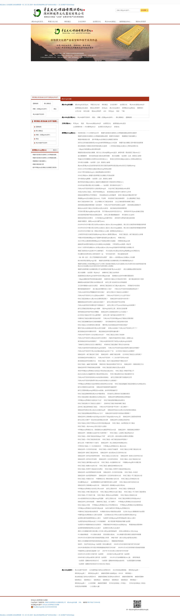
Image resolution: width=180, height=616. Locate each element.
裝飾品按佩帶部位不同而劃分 (87, 195)
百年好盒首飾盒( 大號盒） (138, 583)
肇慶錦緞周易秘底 (118, 541)
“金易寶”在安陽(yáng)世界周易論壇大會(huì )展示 (119, 518)
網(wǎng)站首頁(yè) (38, 21)
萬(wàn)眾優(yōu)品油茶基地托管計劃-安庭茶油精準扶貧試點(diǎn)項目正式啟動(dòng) (106, 165)
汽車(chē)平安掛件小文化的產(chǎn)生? (91, 335)
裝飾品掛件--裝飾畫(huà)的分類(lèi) (113, 485)
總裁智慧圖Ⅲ (139, 576)
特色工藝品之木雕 (84, 505)
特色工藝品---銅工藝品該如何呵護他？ (115, 439)
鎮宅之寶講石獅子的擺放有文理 (121, 377)
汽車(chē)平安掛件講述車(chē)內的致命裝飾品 (93, 377)
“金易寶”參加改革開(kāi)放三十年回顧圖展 (92, 521)
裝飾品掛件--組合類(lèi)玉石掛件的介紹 (113, 452)
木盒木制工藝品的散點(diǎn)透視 (119, 188)
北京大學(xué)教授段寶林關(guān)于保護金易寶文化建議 (96, 241)
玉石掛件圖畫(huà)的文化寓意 (88, 285)
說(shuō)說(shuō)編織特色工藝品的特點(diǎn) (93, 374)
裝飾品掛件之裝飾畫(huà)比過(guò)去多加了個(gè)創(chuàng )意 (99, 416)
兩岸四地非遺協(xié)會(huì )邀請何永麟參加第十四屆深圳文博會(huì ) (101, 182)
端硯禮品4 (106, 580)
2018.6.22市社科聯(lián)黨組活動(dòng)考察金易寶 (94, 169)
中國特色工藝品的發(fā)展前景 (88, 511)
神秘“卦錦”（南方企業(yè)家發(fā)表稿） (124, 538)
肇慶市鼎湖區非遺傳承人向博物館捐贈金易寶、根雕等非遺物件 (46, 158)
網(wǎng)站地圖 (72, 602)
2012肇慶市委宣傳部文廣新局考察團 (129, 534)
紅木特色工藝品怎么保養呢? (125, 351)
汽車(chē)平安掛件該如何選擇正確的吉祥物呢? (123, 348)
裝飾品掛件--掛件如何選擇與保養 (89, 456)
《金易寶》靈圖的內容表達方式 (88, 560)
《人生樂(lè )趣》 (95, 586)
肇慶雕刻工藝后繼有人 (129, 136)
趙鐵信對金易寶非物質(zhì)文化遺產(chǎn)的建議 (94, 244)
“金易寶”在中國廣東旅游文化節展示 (89, 524)
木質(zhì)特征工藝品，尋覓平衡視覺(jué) (91, 192)
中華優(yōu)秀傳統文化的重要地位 (131, 505)
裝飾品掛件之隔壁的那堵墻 (132, 416)
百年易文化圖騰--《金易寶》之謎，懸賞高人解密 (94, 162)
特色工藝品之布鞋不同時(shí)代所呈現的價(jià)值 (94, 423)
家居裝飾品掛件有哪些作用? (87, 331)
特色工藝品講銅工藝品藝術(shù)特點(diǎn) (92, 397)
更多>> (55, 150)
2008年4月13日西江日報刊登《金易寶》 (91, 554)
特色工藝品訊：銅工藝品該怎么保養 (131, 234)
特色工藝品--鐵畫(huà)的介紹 (87, 466)
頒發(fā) (116, 127)
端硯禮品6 (124, 580)
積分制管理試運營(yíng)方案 (87, 260)
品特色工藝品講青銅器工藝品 (87, 407)
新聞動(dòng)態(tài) (128, 108)
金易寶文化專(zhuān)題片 (111, 528)
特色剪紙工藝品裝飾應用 (116, 198)
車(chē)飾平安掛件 (83, 117)
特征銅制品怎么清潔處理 (108, 195)
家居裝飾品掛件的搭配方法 (87, 361)
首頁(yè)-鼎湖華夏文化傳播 (50, 604)
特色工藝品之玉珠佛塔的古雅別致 (89, 325)
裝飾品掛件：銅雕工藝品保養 (110, 354)
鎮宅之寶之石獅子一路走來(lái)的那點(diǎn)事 (93, 420)
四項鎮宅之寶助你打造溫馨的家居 (118, 394)
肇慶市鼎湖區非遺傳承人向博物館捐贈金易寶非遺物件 (119, 133)
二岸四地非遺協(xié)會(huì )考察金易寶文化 (123, 146)
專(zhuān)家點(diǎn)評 (112, 21)
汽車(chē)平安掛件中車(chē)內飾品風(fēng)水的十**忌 (96, 351)
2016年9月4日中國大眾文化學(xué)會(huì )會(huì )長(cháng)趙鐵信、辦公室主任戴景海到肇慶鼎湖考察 (112, 224)
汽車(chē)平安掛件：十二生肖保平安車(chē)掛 (113, 357)
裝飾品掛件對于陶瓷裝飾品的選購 (89, 367)
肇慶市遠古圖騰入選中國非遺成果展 (131, 143)
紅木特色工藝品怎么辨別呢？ (132, 354)
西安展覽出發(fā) (109, 534)
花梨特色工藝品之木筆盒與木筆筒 (115, 279)
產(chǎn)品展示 (115, 108)
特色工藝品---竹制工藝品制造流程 (89, 439)
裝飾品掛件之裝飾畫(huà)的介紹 (88, 485)
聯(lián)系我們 (141, 21)
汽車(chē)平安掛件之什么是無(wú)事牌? (91, 295)
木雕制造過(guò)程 (124, 241)
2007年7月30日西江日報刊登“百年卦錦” (115, 551)
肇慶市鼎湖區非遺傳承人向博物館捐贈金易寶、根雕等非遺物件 (99, 136)
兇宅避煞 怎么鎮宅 (128, 215)
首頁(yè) (104, 108)
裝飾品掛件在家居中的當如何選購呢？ (118, 413)
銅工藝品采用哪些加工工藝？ (102, 289)
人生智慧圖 (92, 583)
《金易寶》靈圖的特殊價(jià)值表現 (112, 560)
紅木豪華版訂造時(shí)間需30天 (100, 570)
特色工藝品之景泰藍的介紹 (130, 479)
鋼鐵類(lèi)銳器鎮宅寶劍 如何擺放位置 (90, 282)
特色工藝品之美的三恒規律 (115, 335)
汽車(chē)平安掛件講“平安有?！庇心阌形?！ (114, 407)
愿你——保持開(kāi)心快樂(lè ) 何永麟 (122, 257)
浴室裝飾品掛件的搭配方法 (87, 357)
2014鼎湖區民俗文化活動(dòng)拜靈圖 (90, 498)
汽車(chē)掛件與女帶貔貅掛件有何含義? (91, 292)
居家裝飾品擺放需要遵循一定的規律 (90, 205)
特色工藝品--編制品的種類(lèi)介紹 (111, 466)
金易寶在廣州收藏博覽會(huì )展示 (89, 518)
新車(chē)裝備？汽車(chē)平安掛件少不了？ (122, 328)
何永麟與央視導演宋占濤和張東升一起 (90, 254)
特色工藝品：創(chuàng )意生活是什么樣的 (92, 426)
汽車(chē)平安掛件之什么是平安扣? (118, 295)
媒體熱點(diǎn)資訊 (126, 21)
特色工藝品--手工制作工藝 (86, 495)
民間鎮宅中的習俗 (134, 285)
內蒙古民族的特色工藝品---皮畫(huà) (121, 338)
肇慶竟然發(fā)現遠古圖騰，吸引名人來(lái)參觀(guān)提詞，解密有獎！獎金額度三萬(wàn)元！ (109, 152)
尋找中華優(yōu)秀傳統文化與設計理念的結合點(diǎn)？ (95, 371)
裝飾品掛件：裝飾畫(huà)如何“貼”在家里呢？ (93, 433)
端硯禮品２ (87, 580)
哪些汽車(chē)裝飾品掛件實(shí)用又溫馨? (92, 328)
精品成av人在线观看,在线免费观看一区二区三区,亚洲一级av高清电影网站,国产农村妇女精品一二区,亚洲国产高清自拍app (37, 5)
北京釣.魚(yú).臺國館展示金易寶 (134, 511)
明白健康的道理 (123, 254)
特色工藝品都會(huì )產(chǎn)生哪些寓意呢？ (93, 299)
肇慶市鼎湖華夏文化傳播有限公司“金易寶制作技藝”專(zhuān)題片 (99, 269)
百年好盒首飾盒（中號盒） (118, 583)
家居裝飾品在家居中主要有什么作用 (119, 192)
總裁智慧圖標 (102, 583)
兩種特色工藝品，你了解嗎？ (106, 502)
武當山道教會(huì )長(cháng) (128, 531)
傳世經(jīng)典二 (80, 573)
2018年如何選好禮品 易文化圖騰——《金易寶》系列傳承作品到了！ (100, 185)
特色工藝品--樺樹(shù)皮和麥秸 (107, 495)
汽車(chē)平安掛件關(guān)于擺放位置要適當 (118, 318)
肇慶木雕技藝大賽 (84, 139)
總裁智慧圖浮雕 (127, 576)
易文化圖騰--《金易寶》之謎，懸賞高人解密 (126, 156)
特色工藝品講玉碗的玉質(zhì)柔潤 (114, 367)
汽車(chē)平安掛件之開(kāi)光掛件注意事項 (92, 338)
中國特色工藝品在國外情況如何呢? (89, 318)
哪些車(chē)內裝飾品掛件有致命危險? (115, 325)
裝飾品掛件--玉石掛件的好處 (87, 449)
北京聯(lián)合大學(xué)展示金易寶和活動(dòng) (120, 515)
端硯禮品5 (115, 580)
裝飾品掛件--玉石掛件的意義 (112, 472)
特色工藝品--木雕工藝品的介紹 (88, 492)
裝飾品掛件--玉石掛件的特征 (108, 459)
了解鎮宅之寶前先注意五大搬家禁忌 (90, 344)
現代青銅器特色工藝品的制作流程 (116, 321)
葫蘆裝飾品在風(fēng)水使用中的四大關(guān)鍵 (94, 276)
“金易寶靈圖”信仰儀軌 (134, 560)
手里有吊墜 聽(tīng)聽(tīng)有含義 (89, 211)
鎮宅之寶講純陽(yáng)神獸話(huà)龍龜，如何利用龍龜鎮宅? (98, 390)
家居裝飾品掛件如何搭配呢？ (87, 341)
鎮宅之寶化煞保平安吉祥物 (116, 302)
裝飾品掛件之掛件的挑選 (86, 502)
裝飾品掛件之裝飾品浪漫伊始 (120, 420)
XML (80, 602)
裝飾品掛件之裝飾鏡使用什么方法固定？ (114, 312)
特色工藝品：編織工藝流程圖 (87, 364)
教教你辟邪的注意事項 (85, 218)
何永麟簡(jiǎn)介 (83, 482)
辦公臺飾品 (120, 117)
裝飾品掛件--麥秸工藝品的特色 (88, 452)
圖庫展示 (140, 108)
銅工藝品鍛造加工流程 (136, 279)
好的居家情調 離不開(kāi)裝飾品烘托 (90, 215)
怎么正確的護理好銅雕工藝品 (125, 201)
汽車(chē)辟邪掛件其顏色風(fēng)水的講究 (92, 348)
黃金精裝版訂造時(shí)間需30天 (85, 576)
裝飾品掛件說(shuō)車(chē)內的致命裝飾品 (122, 410)
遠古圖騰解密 (82, 156)
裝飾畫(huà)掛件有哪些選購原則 (123, 276)
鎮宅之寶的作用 (111, 488)
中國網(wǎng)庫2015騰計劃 (132, 462)
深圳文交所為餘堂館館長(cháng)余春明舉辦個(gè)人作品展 (97, 143)
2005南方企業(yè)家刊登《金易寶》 (119, 554)
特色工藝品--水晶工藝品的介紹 (130, 459)
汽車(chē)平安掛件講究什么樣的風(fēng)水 (92, 188)
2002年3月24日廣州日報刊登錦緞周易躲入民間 (93, 538)
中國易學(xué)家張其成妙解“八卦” (89, 551)
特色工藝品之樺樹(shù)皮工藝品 (111, 492)
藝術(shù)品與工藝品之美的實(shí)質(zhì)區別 (93, 208)
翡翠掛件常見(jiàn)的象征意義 (134, 211)
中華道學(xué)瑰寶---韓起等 (122, 244)
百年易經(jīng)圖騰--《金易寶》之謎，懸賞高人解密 (95, 179)
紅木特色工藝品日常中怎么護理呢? (89, 315)
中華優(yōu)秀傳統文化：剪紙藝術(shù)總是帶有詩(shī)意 (97, 430)
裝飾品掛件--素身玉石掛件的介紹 (132, 456)
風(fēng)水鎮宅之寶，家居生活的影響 (114, 308)
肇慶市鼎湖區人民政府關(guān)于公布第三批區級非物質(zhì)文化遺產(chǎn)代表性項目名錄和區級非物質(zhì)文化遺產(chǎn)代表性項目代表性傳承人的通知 (112, 265)
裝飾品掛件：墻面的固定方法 (134, 364)
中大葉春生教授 (96, 534)
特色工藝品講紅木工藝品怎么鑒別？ (90, 403)
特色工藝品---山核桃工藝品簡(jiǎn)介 (122, 433)
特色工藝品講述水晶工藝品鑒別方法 (122, 374)
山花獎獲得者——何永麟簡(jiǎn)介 (84, 127)
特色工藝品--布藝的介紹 (86, 479)
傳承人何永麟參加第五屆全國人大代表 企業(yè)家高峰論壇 (97, 531)
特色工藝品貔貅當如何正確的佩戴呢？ (90, 321)
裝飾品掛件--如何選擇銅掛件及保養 (89, 472)
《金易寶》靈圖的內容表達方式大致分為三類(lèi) (94, 564)
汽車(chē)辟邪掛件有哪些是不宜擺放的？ (91, 305)
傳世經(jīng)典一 (134, 570)
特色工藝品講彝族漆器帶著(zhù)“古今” (90, 413)
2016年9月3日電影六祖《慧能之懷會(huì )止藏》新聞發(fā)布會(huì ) (100, 231)
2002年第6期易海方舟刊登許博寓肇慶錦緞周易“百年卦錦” (97, 547)
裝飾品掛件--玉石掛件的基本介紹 (110, 475)
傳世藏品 (67, 21)
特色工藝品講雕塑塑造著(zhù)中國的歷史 (91, 394)
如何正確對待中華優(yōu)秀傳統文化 (117, 508)
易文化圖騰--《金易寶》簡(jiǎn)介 (89, 272)
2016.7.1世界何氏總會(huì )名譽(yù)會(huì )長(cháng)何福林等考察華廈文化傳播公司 (106, 247)
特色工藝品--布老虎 (131, 472)
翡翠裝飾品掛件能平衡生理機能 (88, 312)
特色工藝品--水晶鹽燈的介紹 (110, 462)
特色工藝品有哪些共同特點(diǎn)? (129, 498)
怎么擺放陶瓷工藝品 (133, 198)
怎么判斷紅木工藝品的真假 (104, 201)
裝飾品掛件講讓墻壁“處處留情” (107, 387)
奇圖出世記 (121, 238)
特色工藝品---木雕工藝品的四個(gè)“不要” (91, 436)
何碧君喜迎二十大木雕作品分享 (88, 133)
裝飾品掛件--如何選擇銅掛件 (87, 475)
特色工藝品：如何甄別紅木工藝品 (123, 423)
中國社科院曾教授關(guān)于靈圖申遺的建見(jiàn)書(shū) (97, 238)
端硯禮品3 (97, 580)
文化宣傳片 (82, 21)
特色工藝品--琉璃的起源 (127, 488)
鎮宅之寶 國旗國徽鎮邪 (112, 215)
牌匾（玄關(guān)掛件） (105, 117)
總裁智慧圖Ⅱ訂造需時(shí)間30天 (109, 576)
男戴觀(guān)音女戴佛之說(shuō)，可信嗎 (92, 198)
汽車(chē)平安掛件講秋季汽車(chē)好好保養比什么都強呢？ (97, 380)
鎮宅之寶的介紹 (111, 498)
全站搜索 (143, 10)
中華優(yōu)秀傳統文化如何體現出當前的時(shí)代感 (95, 384)
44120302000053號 (44, 607)
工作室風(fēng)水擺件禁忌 (103, 218)
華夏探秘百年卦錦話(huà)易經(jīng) (115, 524)
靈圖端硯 (129, 117)
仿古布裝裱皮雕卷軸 (119, 570)
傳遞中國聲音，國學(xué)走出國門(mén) (91, 221)
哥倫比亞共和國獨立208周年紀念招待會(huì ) (93, 159)
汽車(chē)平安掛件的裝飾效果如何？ (127, 289)
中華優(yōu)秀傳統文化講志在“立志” (90, 400)
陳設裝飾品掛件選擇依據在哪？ (109, 331)
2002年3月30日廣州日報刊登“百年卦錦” (127, 544)
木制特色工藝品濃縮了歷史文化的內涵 (116, 344)
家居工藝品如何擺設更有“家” (127, 195)
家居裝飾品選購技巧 (134, 205)
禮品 (93, 117)
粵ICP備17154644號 (93, 602)
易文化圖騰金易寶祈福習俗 (132, 269)
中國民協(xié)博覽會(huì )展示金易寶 (90, 515)
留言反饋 (86, 111)
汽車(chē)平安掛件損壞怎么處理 (114, 205)
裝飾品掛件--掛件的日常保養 (87, 459)
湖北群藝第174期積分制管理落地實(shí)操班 (92, 146)
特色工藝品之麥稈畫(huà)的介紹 (88, 462)
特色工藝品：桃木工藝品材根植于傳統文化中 (113, 361)
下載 (123, 111)
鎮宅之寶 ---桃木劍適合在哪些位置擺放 (121, 436)
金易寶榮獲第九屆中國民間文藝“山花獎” (104, 482)
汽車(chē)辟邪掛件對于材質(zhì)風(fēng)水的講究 (116, 341)
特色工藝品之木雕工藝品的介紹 (130, 449)
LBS (104, 111)
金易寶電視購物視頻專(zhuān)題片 (89, 528)
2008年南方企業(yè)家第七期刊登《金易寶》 (93, 557)
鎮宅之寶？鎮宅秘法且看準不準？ (114, 315)
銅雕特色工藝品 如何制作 (110, 272)
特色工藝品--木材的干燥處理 (108, 449)
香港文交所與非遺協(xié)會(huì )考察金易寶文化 (126, 159)
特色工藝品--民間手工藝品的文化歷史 (90, 469)
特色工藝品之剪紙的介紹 (129, 495)
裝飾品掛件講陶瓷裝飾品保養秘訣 (119, 397)
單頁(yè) (111, 111)
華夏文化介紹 (53, 21)
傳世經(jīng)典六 (93, 573)
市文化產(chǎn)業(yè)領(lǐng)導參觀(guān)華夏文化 (123, 251)
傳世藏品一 (129, 573)
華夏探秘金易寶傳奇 (135, 524)
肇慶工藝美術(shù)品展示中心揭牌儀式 (91, 251)
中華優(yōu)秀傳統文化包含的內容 (129, 502)
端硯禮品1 (78, 580)
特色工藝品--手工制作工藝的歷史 (135, 492)
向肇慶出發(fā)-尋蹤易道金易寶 (110, 511)
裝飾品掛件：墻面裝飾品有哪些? (129, 430)
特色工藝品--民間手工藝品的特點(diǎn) (118, 469)
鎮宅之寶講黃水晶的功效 (86, 387)
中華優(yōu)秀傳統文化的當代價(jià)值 (90, 508)
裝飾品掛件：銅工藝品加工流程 (88, 354)
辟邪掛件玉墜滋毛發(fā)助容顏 (125, 218)
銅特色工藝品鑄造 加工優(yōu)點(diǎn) (112, 285)
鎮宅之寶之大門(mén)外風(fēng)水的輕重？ (121, 305)
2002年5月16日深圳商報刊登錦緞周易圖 (131, 547)
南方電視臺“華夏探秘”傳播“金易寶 (119, 521)
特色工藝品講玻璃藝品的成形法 (114, 400)
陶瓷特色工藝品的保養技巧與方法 (111, 364)
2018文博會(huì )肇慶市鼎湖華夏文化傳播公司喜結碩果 (96, 175)
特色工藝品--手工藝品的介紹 (132, 475)
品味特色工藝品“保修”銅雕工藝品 (115, 403)
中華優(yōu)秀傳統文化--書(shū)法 (114, 446)
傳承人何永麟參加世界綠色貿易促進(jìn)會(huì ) (93, 541)
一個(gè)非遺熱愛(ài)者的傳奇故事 (89, 149)
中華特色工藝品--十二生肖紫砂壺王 (89, 446)
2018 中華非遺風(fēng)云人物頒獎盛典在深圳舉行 (94, 172)
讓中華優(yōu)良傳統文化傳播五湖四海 (105, 139)
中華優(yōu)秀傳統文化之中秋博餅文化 (105, 505)
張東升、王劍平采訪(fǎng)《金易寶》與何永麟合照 (95, 544)
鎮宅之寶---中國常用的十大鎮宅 (88, 443)
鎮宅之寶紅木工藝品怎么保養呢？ (118, 292)
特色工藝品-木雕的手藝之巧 (125, 371)
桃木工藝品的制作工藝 (85, 201)
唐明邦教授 (136, 557)
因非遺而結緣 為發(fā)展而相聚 (99, 156)
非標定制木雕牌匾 (81, 586)
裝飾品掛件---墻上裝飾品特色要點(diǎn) (114, 443)
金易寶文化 (97, 21)
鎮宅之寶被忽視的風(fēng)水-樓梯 (89, 308)
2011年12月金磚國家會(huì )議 (120, 557)
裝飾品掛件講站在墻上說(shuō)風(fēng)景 (91, 410)
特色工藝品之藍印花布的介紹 (129, 482)
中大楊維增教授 (83, 534)
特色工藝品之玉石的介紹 (110, 456)
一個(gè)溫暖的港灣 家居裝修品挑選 (90, 279)
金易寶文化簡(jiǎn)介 (105, 127)
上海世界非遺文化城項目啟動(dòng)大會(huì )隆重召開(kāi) (97, 234)
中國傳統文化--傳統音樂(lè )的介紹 (107, 479)
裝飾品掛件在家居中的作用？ (120, 299)
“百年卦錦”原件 (110, 254)
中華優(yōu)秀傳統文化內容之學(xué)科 (91, 488)
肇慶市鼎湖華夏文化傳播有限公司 (55, 602)
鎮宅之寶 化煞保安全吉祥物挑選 (116, 282)
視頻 (117, 111)
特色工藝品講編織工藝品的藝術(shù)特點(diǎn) (130, 384)
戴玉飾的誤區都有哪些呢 (118, 208)
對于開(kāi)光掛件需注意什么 (112, 211)
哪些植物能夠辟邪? (84, 289)
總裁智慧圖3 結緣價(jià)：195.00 (112, 573)
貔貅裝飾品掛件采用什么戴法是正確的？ (91, 302)
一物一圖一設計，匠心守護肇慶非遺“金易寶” (92, 257)
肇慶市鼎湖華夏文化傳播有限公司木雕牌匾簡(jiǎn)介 (116, 260)
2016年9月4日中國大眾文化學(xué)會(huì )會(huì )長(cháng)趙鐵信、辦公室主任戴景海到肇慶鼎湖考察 (112, 228)
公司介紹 (78, 111)
